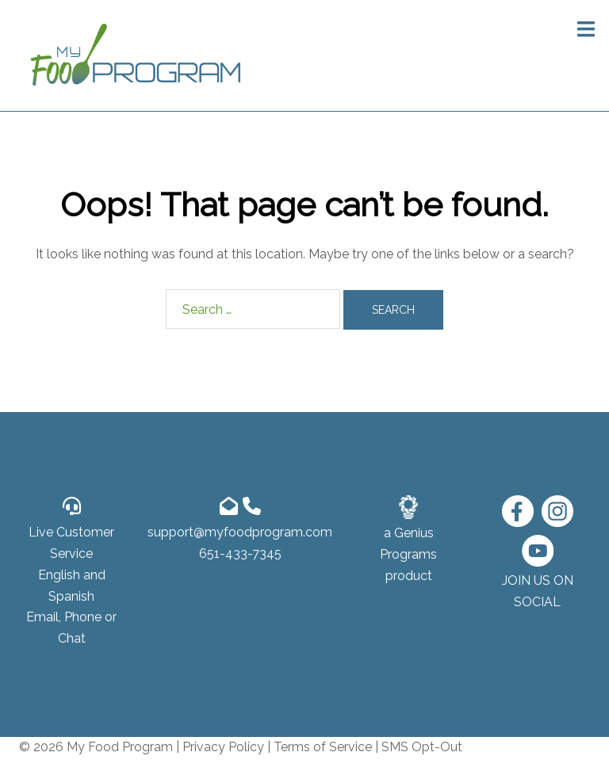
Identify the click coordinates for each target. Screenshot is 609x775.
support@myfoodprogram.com (239, 532)
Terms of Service (323, 746)
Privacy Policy (223, 746)
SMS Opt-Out (421, 746)
